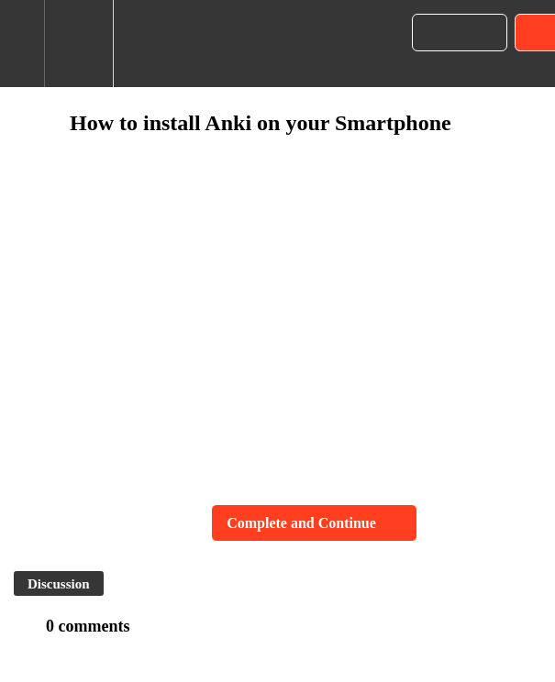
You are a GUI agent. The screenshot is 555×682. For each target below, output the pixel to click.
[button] (22, 43)
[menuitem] (78, 43)
